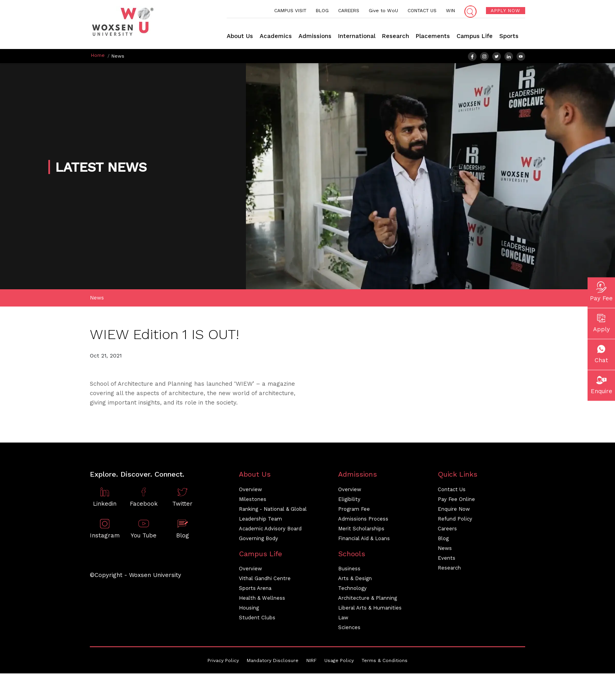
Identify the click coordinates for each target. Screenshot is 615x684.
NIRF (311, 661)
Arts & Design (355, 579)
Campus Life (475, 36)
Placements (433, 36)
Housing (249, 609)
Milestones (252, 500)
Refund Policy (455, 520)
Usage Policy (339, 661)
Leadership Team (260, 520)
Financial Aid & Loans (364, 539)
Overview (250, 490)
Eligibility (349, 500)
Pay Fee (601, 290)
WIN (450, 10)
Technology (352, 589)
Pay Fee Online (456, 500)
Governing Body (258, 539)
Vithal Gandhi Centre (265, 579)
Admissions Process (363, 520)
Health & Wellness (262, 599)
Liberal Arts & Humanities (370, 609)
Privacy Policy (223, 661)
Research (395, 36)
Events (446, 559)
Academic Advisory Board (270, 530)
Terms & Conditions (385, 661)
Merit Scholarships (361, 530)
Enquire (601, 383)
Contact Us (452, 490)
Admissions (314, 36)
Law (343, 619)
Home (98, 55)
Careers (447, 530)
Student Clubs (257, 619)
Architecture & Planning (367, 599)
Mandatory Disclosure (272, 661)
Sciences (349, 628)
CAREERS (348, 10)
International (356, 36)
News (97, 299)
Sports (509, 36)
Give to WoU (383, 10)
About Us (240, 36)
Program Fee (354, 510)
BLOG (322, 10)
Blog (443, 539)
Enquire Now (454, 510)
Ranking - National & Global (273, 510)
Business (349, 570)
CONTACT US (422, 10)
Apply (601, 321)
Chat (601, 352)
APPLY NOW (505, 10)
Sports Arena (255, 589)
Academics (276, 36)
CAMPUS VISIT (290, 10)
